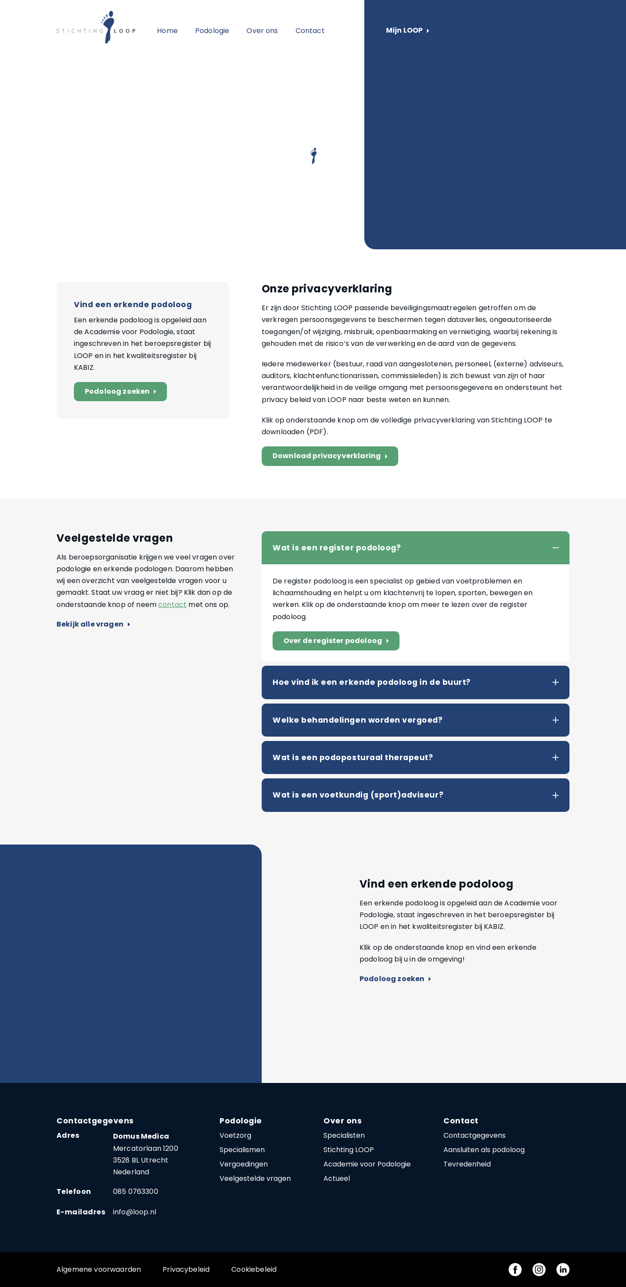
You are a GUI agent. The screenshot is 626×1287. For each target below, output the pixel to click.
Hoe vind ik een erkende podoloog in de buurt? (372, 682)
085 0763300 (135, 1191)
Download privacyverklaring (332, 456)
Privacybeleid (186, 1269)
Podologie (212, 31)
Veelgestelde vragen (255, 1178)
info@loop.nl (134, 1212)
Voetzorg (235, 1135)
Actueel (336, 1178)
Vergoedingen (244, 1164)
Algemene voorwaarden (99, 1269)
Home (167, 31)
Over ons (262, 31)
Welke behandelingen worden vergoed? (358, 720)
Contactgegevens (474, 1135)
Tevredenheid (467, 1164)
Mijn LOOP (407, 30)
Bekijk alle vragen (93, 624)
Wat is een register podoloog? (337, 548)
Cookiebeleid (253, 1269)
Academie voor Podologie (367, 1164)
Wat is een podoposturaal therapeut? (353, 757)
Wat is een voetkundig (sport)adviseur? (358, 795)
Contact (310, 31)
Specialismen (242, 1150)
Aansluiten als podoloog (484, 1150)
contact (172, 605)
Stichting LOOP (348, 1150)
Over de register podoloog (338, 641)
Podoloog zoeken (122, 391)
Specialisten (344, 1135)
